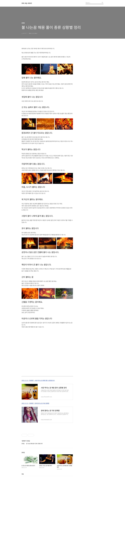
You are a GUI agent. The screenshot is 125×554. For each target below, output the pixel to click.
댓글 (23, 549)
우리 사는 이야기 (27, 3)
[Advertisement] (47, 386)
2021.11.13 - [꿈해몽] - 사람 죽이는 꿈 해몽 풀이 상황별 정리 (38, 403)
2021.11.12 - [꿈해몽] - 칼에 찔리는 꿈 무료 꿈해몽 (35, 426)
